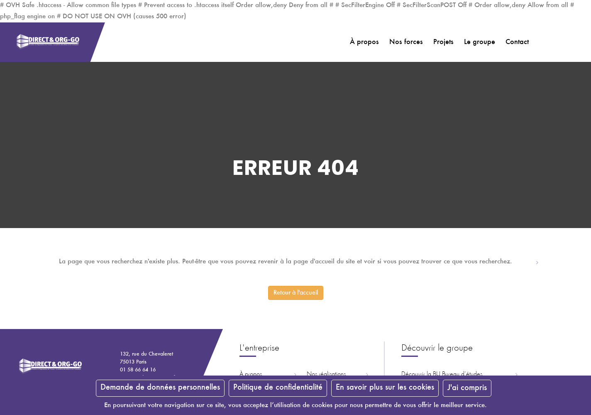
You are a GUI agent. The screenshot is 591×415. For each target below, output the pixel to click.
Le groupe (479, 42)
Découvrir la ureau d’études (441, 374)
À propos (364, 42)
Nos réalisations (326, 374)
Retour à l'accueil (296, 293)
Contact (517, 42)
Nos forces (406, 42)
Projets (443, 42)
